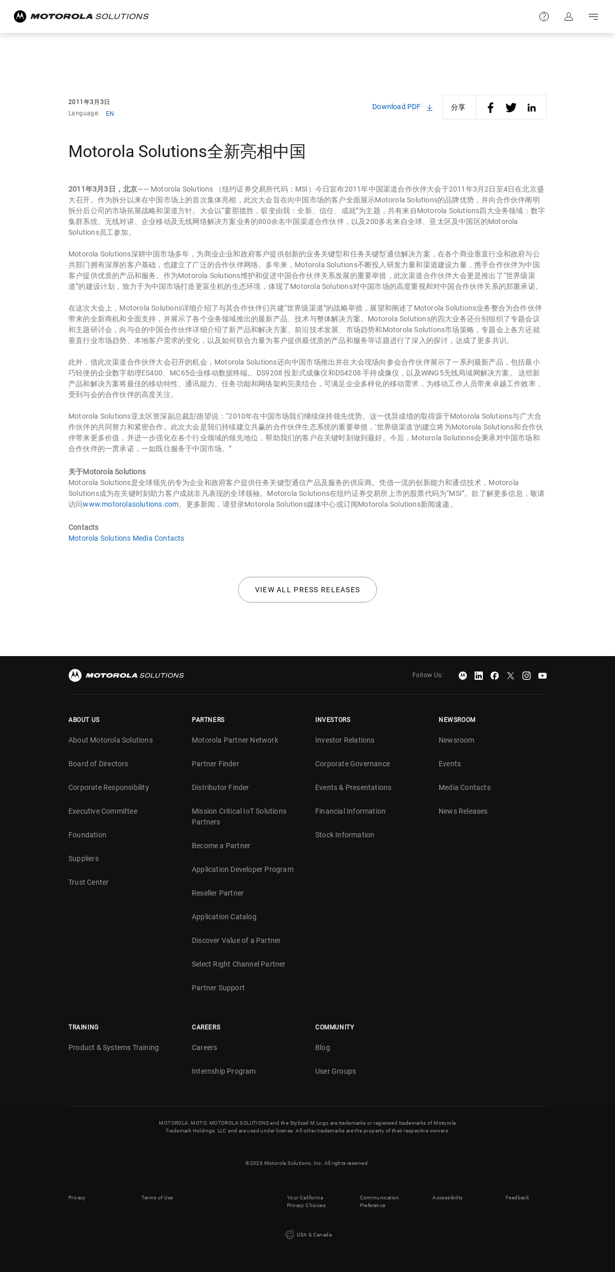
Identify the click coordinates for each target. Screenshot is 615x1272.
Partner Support (218, 988)
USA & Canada (307, 1235)
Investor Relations (345, 740)
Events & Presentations (353, 787)
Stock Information (344, 835)
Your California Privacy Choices (306, 1201)
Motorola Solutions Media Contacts (126, 538)
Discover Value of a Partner (236, 940)
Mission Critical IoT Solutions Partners (239, 816)
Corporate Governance (352, 764)
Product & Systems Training (113, 1047)
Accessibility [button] (447, 1197)
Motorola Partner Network (235, 740)
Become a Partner (221, 845)
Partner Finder (215, 764)
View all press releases (307, 590)
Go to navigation (593, 16)
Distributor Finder (220, 787)
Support (544, 16)
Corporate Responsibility (108, 787)
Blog (322, 1047)
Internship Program (224, 1071)
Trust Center (88, 882)
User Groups (335, 1071)
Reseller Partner (218, 893)
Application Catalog (224, 917)
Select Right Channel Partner (239, 964)
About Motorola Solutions (110, 740)
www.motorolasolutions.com (130, 504)
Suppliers (83, 858)
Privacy (77, 1197)
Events (450, 764)
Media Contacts (465, 787)
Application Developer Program (243, 869)
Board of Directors (98, 764)
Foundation (87, 835)
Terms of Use (157, 1197)
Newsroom (457, 740)
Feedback (517, 1197)
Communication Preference (380, 1201)
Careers (204, 1047)
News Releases (463, 811)
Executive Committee (102, 811)
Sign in (568, 16)
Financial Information (350, 811)
